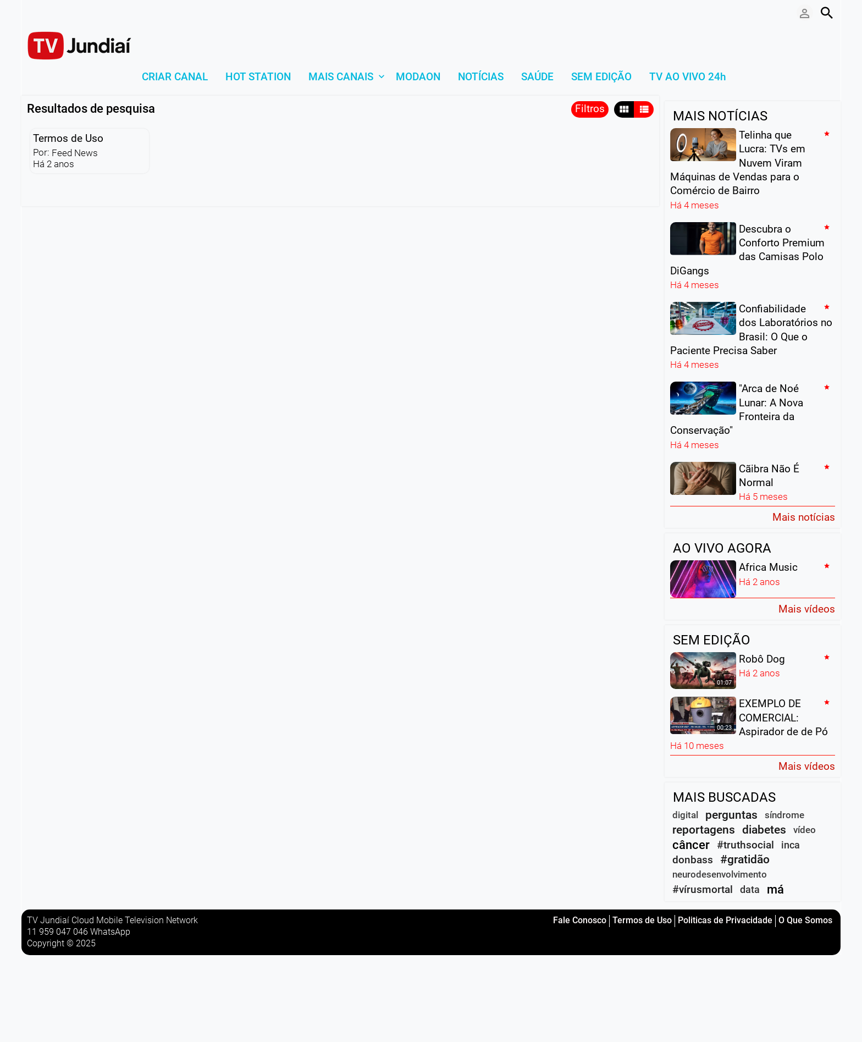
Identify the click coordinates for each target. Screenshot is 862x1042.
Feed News (75, 152)
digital (685, 814)
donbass (692, 859)
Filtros (590, 108)
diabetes (764, 829)
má (775, 889)
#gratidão (745, 859)
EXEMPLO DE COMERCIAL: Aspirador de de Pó (783, 717)
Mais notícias (803, 516)
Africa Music (768, 567)
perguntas (731, 815)
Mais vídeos (806, 608)
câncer (691, 845)
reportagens (703, 829)
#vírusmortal (702, 889)
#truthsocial (745, 845)
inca (790, 845)
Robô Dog (762, 658)
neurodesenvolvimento (719, 874)
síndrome (784, 814)
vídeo (804, 829)
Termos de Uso (68, 138)
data (750, 889)
